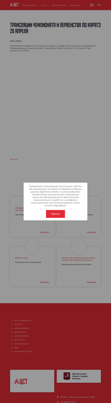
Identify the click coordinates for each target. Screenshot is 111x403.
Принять (55, 214)
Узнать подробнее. (55, 205)
